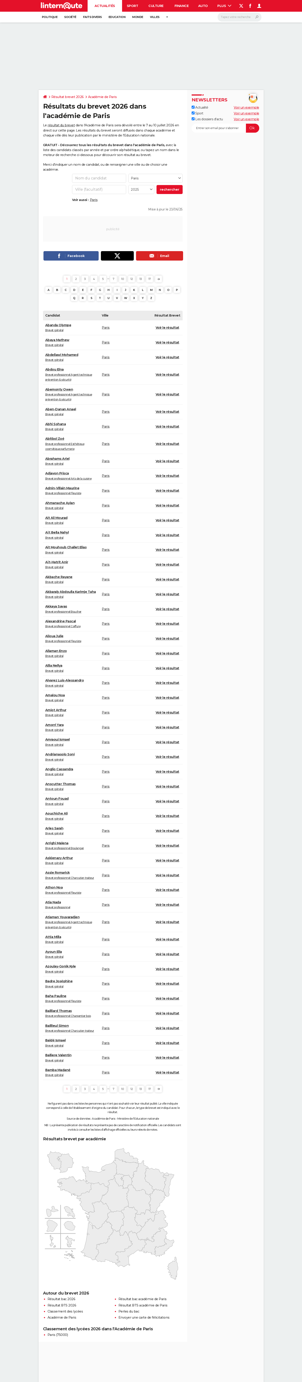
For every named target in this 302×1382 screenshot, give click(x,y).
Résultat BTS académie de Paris (143, 1305)
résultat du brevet (61, 125)
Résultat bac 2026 (61, 1299)
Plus (224, 6)
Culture (155, 6)
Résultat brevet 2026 (67, 97)
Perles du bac (128, 1311)
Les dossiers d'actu (207, 119)
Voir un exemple (246, 107)
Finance (182, 6)
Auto (203, 6)
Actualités (105, 6)
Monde (137, 17)
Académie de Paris (102, 97)
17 (149, 279)
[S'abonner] (225, 128)
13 (140, 279)
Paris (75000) (58, 1335)
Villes (154, 17)
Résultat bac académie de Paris (142, 1299)
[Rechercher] (239, 17)
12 (131, 279)
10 (122, 279)
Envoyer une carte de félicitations (144, 1317)
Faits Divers (92, 17)
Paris (94, 200)
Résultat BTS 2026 (62, 1305)
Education (117, 17)
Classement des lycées (65, 1311)
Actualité (200, 107)
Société (70, 17)
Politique (50, 17)
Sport (132, 6)
